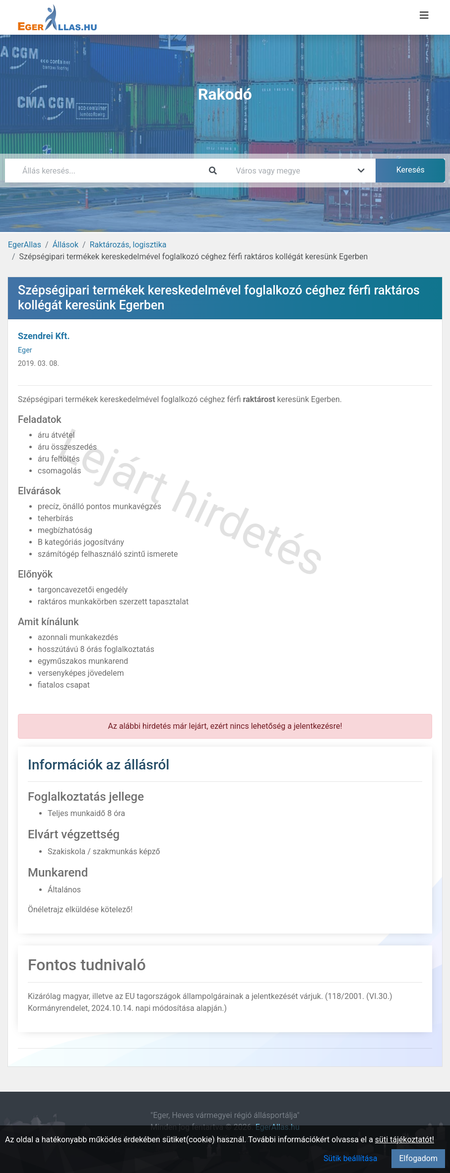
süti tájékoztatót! (404, 1139)
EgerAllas (24, 244)
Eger (25, 350)
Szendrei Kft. (44, 336)
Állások (65, 244)
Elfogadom (418, 1158)
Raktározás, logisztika (128, 244)
